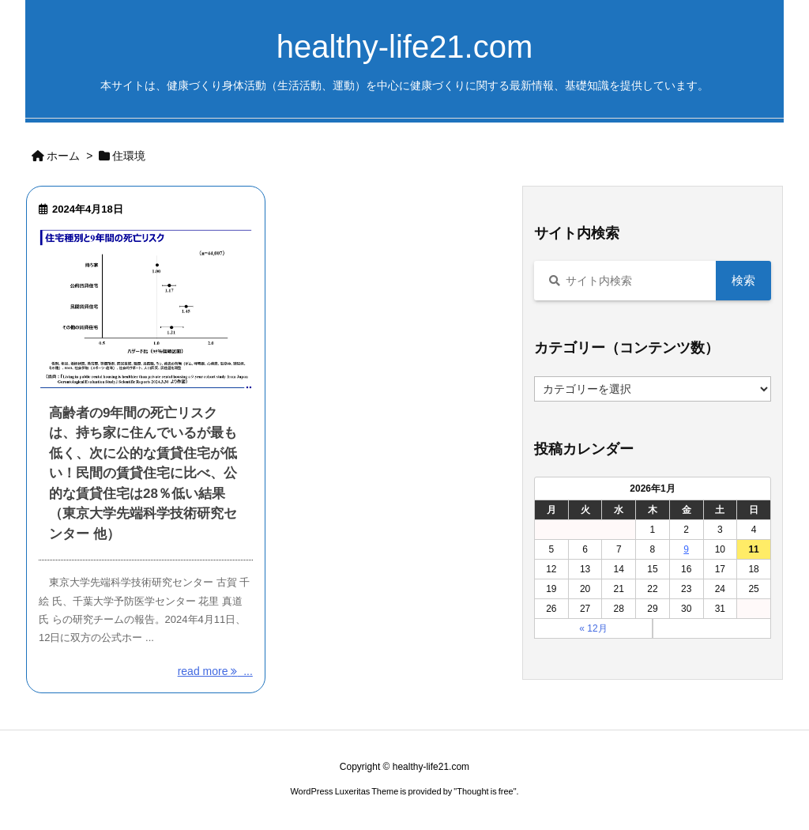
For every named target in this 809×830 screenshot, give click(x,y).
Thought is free (485, 791)
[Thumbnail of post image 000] (146, 308)
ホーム (63, 155)
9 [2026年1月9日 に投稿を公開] (686, 549)
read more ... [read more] (215, 671)
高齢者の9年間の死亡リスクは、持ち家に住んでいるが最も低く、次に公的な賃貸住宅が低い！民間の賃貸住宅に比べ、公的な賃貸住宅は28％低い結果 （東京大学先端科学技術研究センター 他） (143, 473)
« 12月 (593, 628)
